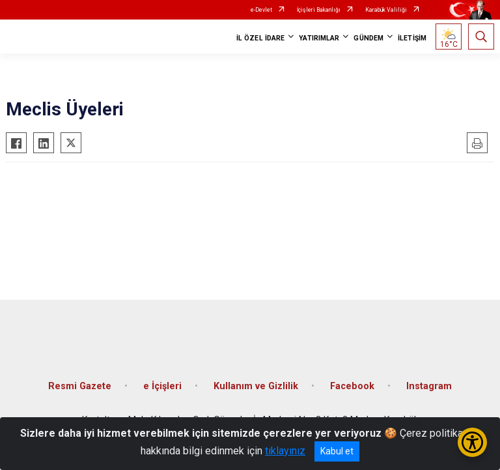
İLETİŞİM (412, 38)
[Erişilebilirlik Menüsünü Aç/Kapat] (472, 442)
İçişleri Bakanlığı (318, 10)
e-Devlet (261, 10)
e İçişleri (162, 386)
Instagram (429, 386)
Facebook (352, 386)
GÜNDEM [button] (368, 38)
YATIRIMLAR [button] (319, 38)
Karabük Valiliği (386, 10)
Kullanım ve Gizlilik (256, 386)
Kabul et (337, 451)
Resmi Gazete (79, 386)
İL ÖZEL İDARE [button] (260, 38)
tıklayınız (285, 451)
